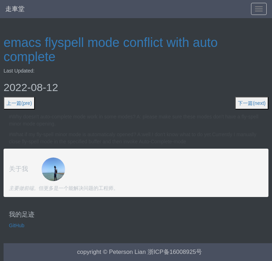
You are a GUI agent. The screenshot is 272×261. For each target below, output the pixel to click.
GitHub (17, 225)
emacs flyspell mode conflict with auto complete (111, 49)
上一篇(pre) (19, 103)
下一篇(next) (252, 103)
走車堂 (15, 8)
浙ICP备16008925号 (175, 252)
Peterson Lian (127, 252)
